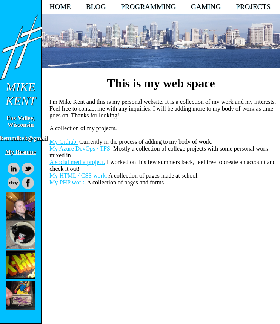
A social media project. (77, 162)
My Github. (63, 141)
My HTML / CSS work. (78, 175)
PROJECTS (253, 7)
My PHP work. (67, 182)
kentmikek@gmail (24, 138)
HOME (60, 7)
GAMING (206, 7)
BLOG (96, 7)
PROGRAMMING (148, 7)
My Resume (20, 152)
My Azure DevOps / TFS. (80, 148)
